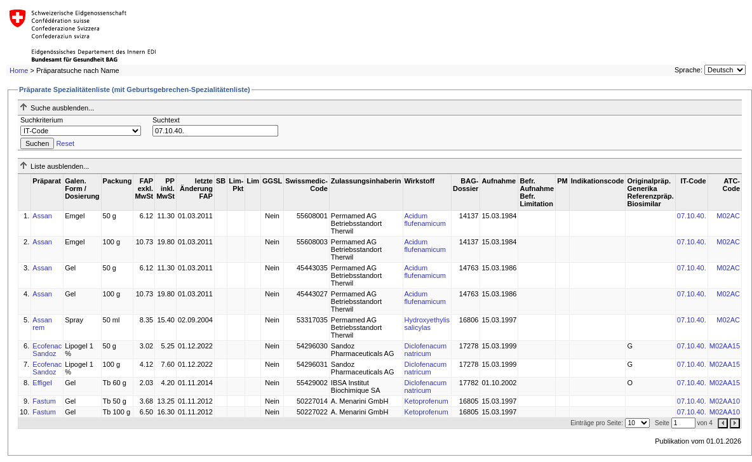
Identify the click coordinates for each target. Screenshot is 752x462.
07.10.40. (691, 216)
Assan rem (42, 323)
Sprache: (688, 70)
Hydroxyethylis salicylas (427, 323)
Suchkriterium (41, 120)
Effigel (41, 382)
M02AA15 (724, 346)
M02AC (728, 216)
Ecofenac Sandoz (47, 349)
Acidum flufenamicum (425, 219)
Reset (65, 143)
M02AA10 (724, 401)
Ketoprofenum (426, 401)
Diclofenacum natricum (426, 349)
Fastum (44, 401)
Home (19, 70)
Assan (42, 216)
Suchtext (166, 120)
